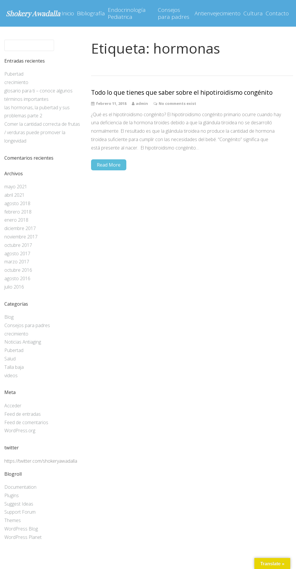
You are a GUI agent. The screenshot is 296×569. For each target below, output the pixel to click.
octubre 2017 (18, 245)
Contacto (277, 13)
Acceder (12, 405)
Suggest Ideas (18, 504)
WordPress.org (19, 430)
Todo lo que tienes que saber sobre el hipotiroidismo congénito (182, 92)
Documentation (20, 487)
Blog (9, 317)
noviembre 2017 (21, 237)
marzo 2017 (16, 261)
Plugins (11, 495)
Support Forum (20, 512)
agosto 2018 (17, 203)
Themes (12, 520)
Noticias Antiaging (22, 342)
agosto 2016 (17, 278)
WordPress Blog (21, 529)
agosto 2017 (17, 253)
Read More (109, 165)
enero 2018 (16, 220)
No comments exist (177, 103)
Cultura (253, 13)
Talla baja (14, 367)
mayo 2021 (15, 186)
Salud (10, 358)
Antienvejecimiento (217, 13)
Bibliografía (91, 13)
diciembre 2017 (20, 228)
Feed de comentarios (26, 422)
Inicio (68, 13)
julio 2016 (14, 287)
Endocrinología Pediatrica (127, 13)
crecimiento (16, 82)
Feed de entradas (22, 414)
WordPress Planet (23, 537)
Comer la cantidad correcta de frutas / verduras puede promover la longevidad (42, 132)
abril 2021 (14, 195)
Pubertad (13, 74)
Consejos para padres (173, 13)
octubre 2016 (18, 270)
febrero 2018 (18, 212)
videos (11, 375)
